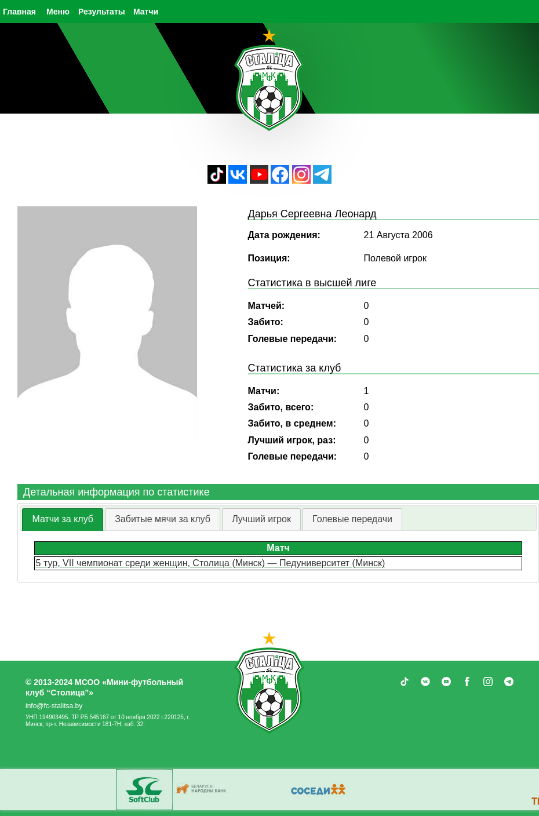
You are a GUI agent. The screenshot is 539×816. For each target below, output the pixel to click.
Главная (19, 11)
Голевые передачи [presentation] (352, 519)
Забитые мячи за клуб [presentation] (162, 519)
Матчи (145, 11)
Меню (58, 11)
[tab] (62, 519)
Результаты (101, 11)
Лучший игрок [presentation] (261, 519)
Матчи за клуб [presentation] (62, 519)
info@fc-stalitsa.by (54, 706)
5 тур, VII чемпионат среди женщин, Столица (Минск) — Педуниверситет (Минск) (210, 563)
